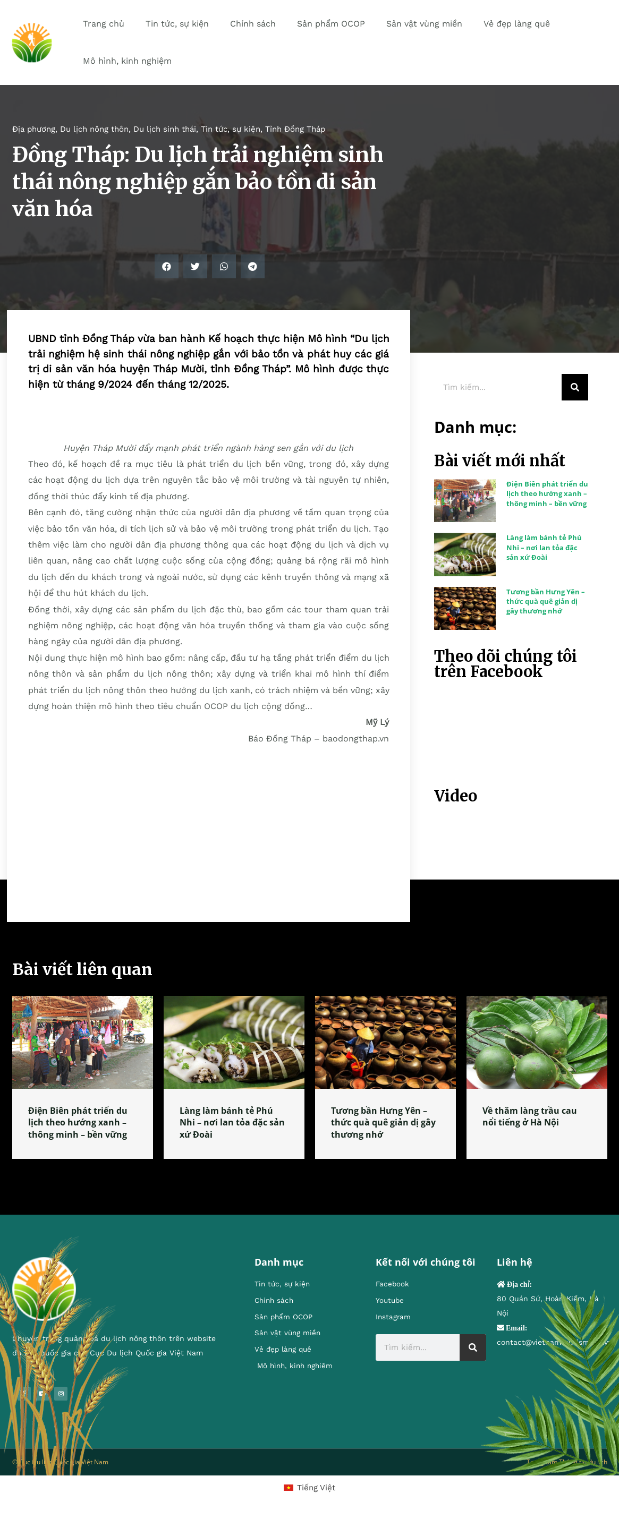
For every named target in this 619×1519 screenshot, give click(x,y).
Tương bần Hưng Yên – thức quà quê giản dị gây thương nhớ (545, 601)
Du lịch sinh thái (164, 129)
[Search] (575, 387)
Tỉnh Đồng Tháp (295, 129)
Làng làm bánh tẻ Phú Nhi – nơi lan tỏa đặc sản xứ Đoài (544, 547)
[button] (167, 266)
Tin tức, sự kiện (230, 129)
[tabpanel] (82, 1077)
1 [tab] (309, 1171)
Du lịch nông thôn (94, 129)
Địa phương (33, 129)
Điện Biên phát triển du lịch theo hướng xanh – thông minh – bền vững (547, 493)
